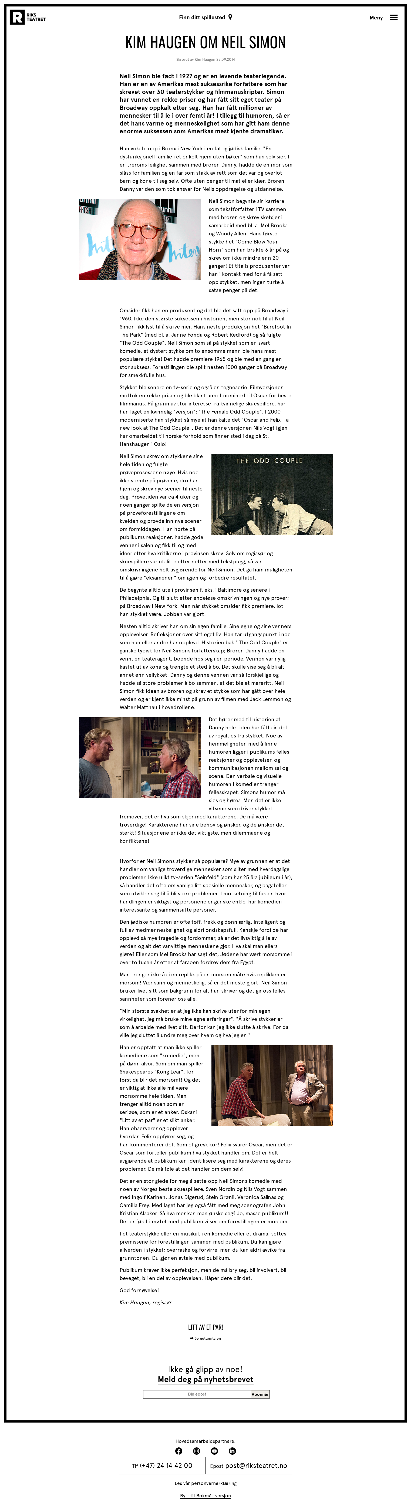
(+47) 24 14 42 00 (166, 1465)
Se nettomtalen (208, 1338)
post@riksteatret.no (256, 1465)
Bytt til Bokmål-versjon (205, 1495)
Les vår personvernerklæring (206, 1483)
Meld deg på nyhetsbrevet (206, 1379)
